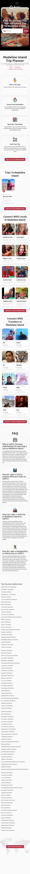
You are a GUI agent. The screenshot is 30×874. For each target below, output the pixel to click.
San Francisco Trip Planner (7, 614)
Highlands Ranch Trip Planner (8, 729)
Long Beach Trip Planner (7, 790)
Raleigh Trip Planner (6, 739)
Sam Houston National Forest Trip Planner (11, 617)
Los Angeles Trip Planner (7, 589)
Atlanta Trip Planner (6, 602)
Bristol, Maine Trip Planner (7, 825)
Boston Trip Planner (6, 624)
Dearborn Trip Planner (6, 780)
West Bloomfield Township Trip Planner (11, 746)
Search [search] (26, 31)
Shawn (18, 342)
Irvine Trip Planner (5, 690)
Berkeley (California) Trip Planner (9, 734)
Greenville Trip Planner (7, 756)
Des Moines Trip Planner (7, 719)
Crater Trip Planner (6, 805)
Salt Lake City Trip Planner (7, 726)
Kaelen (5, 387)
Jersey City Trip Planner (7, 607)
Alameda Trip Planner (6, 711)
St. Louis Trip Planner (6, 680)
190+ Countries (11, 34)
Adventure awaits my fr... (10, 237)
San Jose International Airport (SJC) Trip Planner (13, 761)
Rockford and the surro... (10, 280)
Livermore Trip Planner (6, 668)
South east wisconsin (22, 280)
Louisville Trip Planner (6, 797)
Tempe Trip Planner (6, 795)
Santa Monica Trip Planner (7, 820)
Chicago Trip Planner (6, 592)
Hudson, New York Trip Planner (8, 587)
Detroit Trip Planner (6, 782)
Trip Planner (18, 67)
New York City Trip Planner (7, 609)
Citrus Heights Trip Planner (7, 731)
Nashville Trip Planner (6, 703)
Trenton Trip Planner (6, 612)
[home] (15, 7)
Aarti (4, 410)
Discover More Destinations (15, 846)
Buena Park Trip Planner (7, 721)
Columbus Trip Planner (6, 650)
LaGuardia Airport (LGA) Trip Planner (10, 698)
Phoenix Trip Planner (6, 627)
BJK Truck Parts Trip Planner (8, 800)
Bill (4, 342)
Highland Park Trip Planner (7, 695)
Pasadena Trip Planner (6, 792)
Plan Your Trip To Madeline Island (15, 159)
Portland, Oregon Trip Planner (8, 637)
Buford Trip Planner (6, 714)
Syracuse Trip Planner (6, 812)
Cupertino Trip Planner (6, 673)
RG (4, 365)
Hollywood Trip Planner (7, 705)
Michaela (19, 365)
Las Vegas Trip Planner (6, 724)
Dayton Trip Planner (6, 817)
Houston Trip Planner (6, 632)
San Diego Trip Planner (6, 634)
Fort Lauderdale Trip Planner (8, 700)
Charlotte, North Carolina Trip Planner (10, 663)
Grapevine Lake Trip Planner (8, 822)
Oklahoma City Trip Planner (8, 830)
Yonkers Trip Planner (6, 647)
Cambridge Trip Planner (7, 736)
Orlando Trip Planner (6, 653)
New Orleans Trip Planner (7, 754)
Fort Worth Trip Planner (7, 802)
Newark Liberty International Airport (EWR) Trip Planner (14, 769)
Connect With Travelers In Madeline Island (15, 321)
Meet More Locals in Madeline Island (15, 310)
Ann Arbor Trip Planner (6, 772)
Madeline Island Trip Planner (16, 69)
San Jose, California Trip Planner (9, 599)
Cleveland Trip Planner (6, 775)
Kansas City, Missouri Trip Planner (9, 655)
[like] (12, 181)
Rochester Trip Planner (7, 785)
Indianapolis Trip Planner (7, 644)
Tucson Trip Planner (6, 777)
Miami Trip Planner (5, 744)
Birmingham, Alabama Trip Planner (9, 639)
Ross (17, 410)
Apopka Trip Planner (6, 766)
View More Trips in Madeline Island (15, 208)
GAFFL (10, 67)
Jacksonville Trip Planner (7, 675)
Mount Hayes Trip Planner (7, 688)
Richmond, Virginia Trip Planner (8, 749)
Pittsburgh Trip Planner (7, 683)
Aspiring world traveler (9, 301)
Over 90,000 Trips (22, 34)
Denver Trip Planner (6, 604)
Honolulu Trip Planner (6, 693)
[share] (12, 184)
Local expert (20, 237)
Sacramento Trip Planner (7, 665)
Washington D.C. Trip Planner (8, 594)
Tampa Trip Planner (6, 642)
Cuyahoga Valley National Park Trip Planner (11, 787)
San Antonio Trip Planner (7, 658)
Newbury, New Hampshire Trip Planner (10, 629)
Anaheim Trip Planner (6, 708)
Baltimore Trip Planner (6, 678)
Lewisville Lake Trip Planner (8, 751)
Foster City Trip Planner (7, 815)
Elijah (18, 387)
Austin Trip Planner (6, 622)
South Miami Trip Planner (7, 670)
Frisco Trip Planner (5, 807)
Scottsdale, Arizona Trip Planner (9, 764)
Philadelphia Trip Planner (7, 660)
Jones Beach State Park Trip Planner (10, 741)
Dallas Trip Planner (6, 619)
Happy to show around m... (10, 258)
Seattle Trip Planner (6, 597)
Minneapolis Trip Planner (7, 716)
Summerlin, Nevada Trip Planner (9, 810)
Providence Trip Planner (7, 685)
